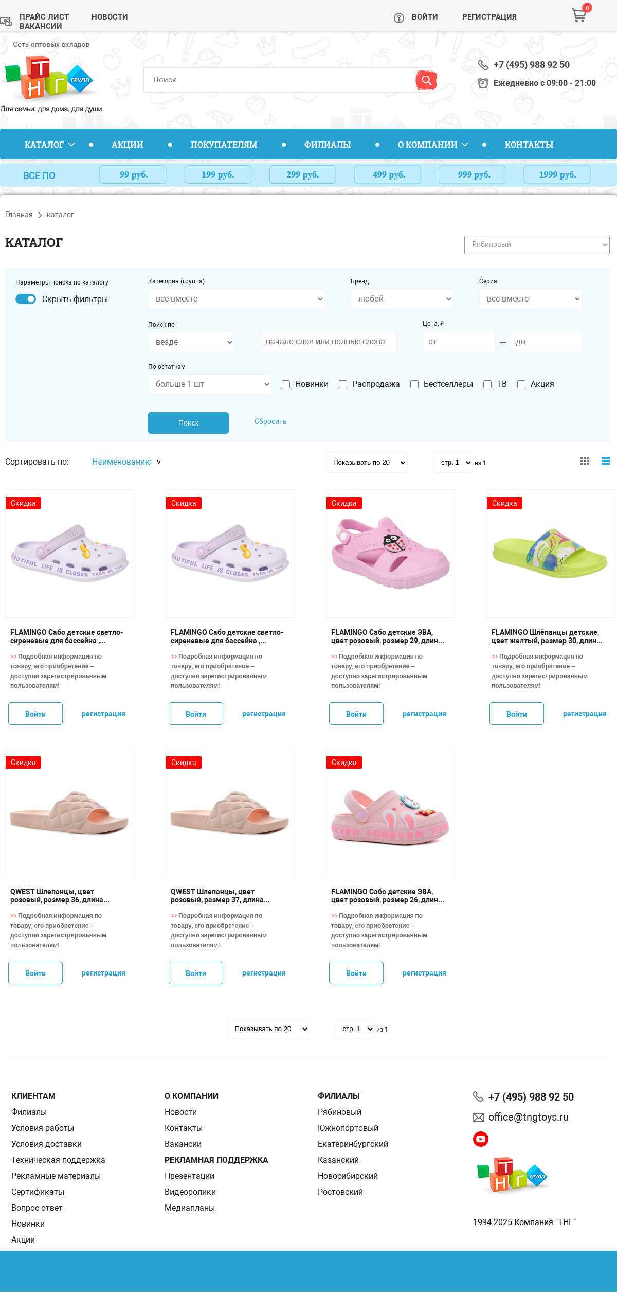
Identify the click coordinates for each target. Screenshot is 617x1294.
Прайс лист (44, 17)
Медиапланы (190, 1208)
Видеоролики (190, 1192)
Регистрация (489, 17)
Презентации (189, 1176)
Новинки (28, 1224)
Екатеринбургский (353, 1144)
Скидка (23, 503)
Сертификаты (37, 1192)
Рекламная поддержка (216, 1160)
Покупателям (224, 144)
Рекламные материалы (56, 1176)
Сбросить (271, 421)
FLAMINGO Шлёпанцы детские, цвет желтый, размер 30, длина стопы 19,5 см (546, 637)
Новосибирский (348, 1176)
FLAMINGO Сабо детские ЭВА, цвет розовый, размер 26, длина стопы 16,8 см (386, 896)
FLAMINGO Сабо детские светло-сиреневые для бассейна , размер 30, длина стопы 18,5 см (66, 637)
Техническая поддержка (58, 1160)
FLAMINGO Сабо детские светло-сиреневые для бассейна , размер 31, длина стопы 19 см (227, 637)
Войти (425, 17)
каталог (60, 214)
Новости (110, 17)
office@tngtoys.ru (528, 1117)
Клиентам (33, 1096)
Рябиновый (339, 1112)
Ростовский (340, 1192)
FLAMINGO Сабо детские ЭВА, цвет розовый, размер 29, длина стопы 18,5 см (386, 637)
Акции (127, 144)
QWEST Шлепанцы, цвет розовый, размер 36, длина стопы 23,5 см (56, 896)
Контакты (529, 144)
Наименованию (122, 462)
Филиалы (327, 144)
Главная (19, 214)
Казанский (338, 1160)
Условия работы (42, 1128)
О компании (428, 144)
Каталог (44, 144)
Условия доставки (46, 1144)
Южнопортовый (348, 1128)
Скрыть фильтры (75, 299)
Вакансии (41, 26)
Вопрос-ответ (37, 1208)
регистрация (103, 714)
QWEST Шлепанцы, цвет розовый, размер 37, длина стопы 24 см (217, 896)
